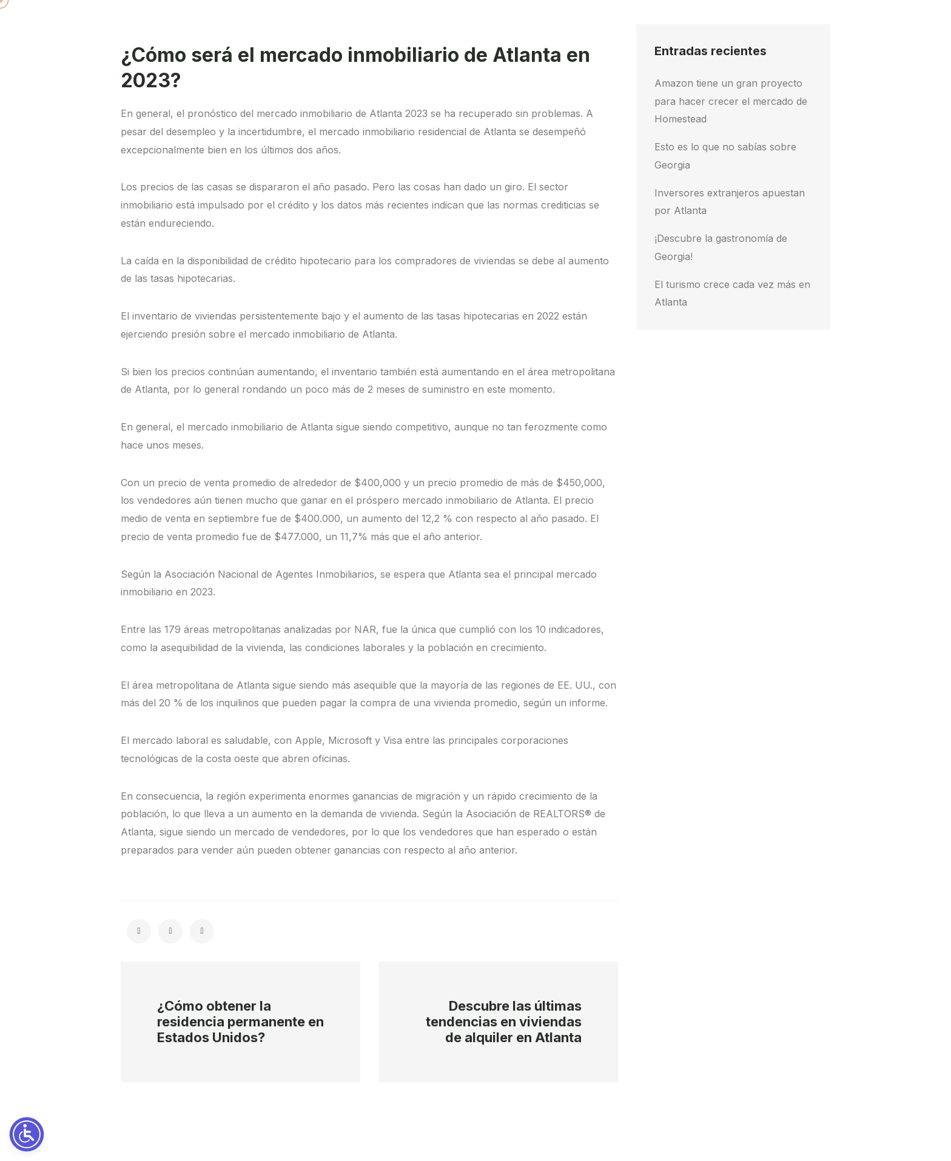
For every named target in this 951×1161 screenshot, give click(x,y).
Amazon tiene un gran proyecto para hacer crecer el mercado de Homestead (730, 101)
